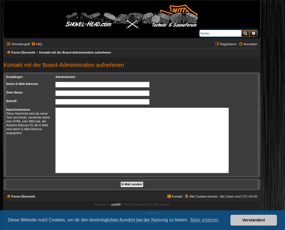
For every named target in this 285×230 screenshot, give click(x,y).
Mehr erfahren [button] (204, 220)
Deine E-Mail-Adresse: (22, 83)
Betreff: (11, 101)
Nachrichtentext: (18, 109)
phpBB (116, 204)
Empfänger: (14, 77)
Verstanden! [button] (253, 220)
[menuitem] (36, 44)
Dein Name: (14, 92)
